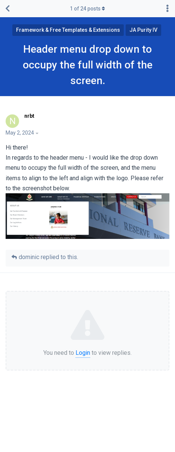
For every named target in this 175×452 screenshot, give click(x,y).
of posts (87, 9)
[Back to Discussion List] (7, 8)
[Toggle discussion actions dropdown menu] (167, 8)
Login (83, 352)
